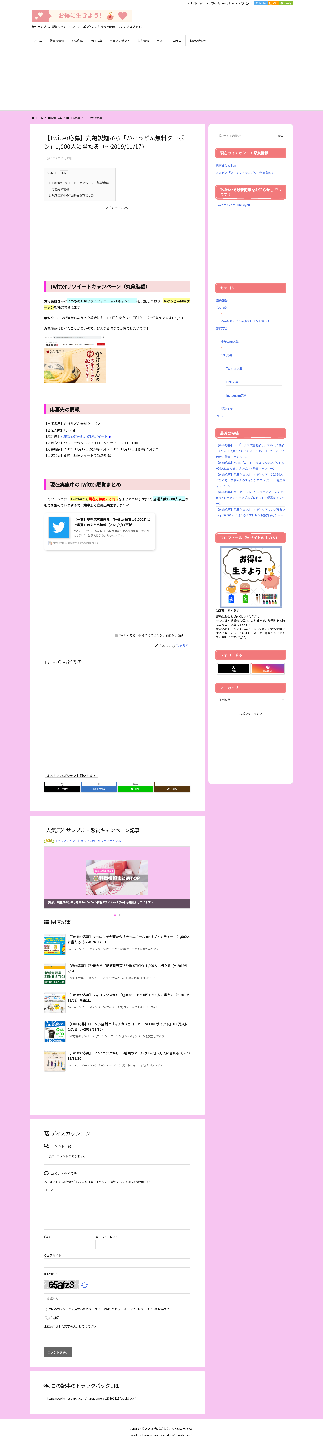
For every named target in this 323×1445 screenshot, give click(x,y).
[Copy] (172, 789)
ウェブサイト (52, 1255)
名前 (48, 1237)
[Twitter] (62, 789)
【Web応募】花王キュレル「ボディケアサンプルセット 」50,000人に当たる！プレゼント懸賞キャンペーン (250, 515)
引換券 (169, 635)
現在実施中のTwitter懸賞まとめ (71, 195)
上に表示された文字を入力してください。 (71, 1326)
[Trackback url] (117, 1398)
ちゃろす (182, 645)
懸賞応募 (56, 118)
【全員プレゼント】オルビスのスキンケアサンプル (88, 841)
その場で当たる (152, 635)
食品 (180, 635)
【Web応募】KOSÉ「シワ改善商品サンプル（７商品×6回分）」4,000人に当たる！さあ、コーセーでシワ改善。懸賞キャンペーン (250, 451)
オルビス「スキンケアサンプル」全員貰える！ (246, 173)
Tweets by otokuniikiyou (233, 205)
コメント (50, 1190)
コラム (220, 416)
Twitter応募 (95, 118)
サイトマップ (197, 3)
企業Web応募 (230, 342)
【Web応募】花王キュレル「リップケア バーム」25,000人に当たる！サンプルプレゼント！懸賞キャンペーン (250, 498)
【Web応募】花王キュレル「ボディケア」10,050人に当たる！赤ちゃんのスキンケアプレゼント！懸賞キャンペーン (250, 480)
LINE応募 (232, 382)
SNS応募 (75, 118)
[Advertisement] (161, 79)
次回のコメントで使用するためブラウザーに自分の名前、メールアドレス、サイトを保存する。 (110, 1309)
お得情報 (222, 308)
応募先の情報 (59, 189)
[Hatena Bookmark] (99, 789)
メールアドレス (106, 1237)
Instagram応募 (236, 395)
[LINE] (135, 789)
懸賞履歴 (227, 409)
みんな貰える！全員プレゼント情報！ (245, 321)
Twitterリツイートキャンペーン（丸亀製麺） (80, 183)
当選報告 (222, 300)
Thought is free (183, 1435)
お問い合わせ (245, 3)
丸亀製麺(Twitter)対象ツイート (84, 436)
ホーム (39, 118)
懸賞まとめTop (226, 165)
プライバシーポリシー (221, 3)
